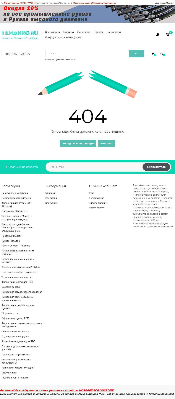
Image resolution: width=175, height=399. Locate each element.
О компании (52, 32)
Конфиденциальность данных (64, 37)
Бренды (98, 32)
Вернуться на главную (78, 143)
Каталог (106, 143)
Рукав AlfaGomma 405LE (65, 60)
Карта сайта (96, 207)
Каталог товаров (19, 54)
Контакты (114, 32)
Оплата (68, 32)
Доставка (83, 32)
